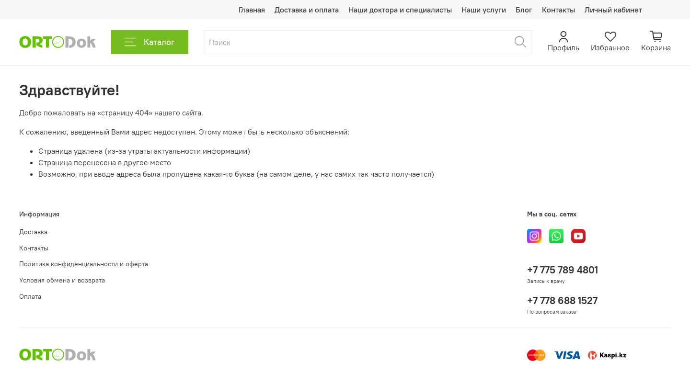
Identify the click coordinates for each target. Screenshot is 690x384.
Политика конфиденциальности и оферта (83, 264)
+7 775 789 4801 (562, 269)
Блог (524, 9)
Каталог (150, 42)
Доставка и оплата (307, 9)
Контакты (558, 9)
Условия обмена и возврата (62, 280)
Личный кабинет (613, 9)
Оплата (30, 296)
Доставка (33, 231)
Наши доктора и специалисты (400, 9)
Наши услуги (483, 9)
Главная (252, 9)
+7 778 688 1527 (562, 300)
